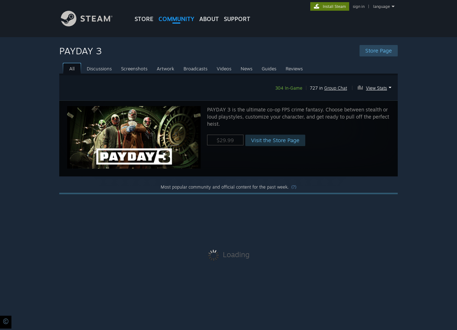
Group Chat (335, 88)
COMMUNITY (176, 18)
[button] (375, 87)
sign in (359, 6)
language (381, 6)
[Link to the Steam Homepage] (92, 24)
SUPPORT (237, 18)
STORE (144, 18)
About (209, 18)
